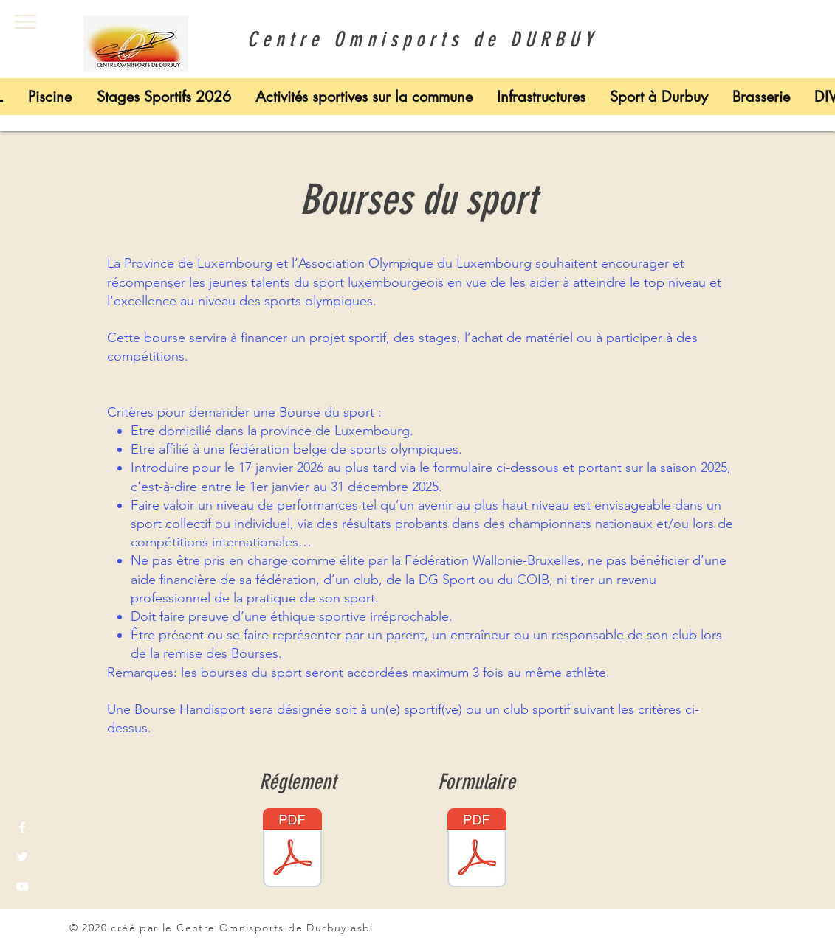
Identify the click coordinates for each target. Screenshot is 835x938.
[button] (25, 22)
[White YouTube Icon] (22, 886)
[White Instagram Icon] (22, 916)
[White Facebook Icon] (22, 827)
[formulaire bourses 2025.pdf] (477, 849)
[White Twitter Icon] (22, 857)
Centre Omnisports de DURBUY (417, 39)
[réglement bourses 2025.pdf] (292, 849)
